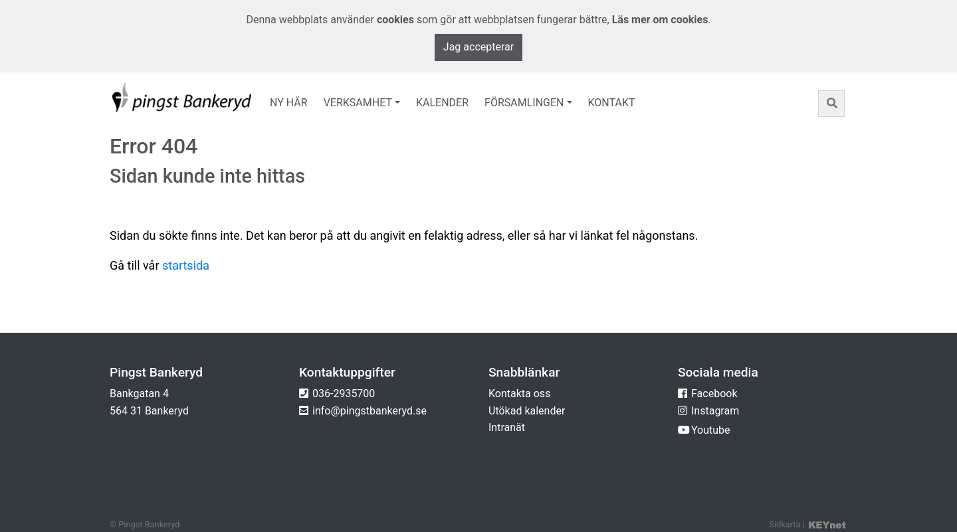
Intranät (506, 427)
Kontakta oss (519, 393)
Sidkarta (784, 524)
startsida (185, 265)
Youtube (710, 430)
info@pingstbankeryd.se (369, 410)
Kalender (442, 102)
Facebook (714, 393)
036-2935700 (343, 393)
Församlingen (524, 102)
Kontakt (611, 102)
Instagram (715, 410)
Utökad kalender (526, 410)
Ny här (289, 102)
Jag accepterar (478, 47)
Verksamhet (358, 102)
